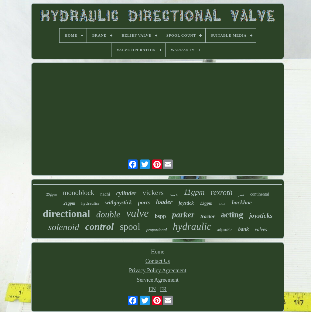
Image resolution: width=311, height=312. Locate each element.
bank (243, 229)
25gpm (51, 194)
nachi (105, 194)
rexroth (222, 192)
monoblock (78, 192)
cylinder (126, 193)
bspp (160, 216)
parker (183, 214)
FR (163, 289)
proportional (156, 229)
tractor (207, 216)
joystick (186, 203)
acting (232, 214)
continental (259, 194)
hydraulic (192, 226)
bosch (174, 195)
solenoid (63, 227)
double (108, 214)
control (99, 226)
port (241, 195)
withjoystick (118, 203)
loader (164, 202)
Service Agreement (157, 280)
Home (157, 252)
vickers (152, 192)
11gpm (194, 192)
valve (137, 213)
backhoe (242, 202)
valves (261, 229)
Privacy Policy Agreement (157, 270)
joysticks (260, 215)
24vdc (222, 204)
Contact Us (157, 261)
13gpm (206, 203)
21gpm (69, 203)
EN (152, 289)
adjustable (224, 230)
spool (130, 226)
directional (66, 213)
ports (144, 202)
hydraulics (90, 203)
